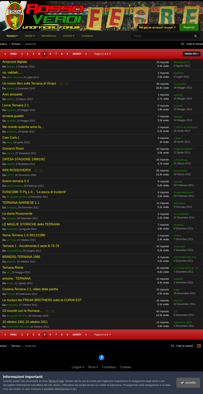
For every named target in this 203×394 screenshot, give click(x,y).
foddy (177, 289)
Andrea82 (11, 229)
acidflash (11, 131)
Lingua (78, 367)
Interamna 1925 (183, 322)
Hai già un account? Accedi (157, 27)
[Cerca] (149, 36)
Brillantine (179, 203)
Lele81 (10, 99)
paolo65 (10, 261)
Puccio (10, 293)
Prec (13, 54)
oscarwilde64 (181, 213)
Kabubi (10, 66)
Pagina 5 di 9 (102, 54)
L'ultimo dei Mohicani (186, 127)
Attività (30, 35)
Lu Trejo (11, 239)
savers (10, 153)
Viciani (10, 88)
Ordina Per (192, 54)
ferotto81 (179, 224)
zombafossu (181, 159)
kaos (9, 142)
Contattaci (87, 35)
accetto (188, 382)
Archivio (68, 35)
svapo (9, 283)
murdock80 (180, 84)
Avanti (77, 54)
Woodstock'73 (182, 62)
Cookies (125, 367)
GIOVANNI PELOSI (185, 257)
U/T (8, 272)
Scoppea (11, 207)
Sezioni (12, 37)
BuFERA (179, 73)
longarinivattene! (183, 148)
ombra (177, 235)
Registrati (189, 27)
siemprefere (180, 170)
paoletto (178, 278)
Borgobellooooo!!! (184, 192)
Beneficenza (49, 35)
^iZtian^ (178, 138)
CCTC (9, 175)
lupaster (178, 94)
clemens (178, 300)
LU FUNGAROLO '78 (186, 268)
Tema (93, 367)
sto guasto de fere (16, 196)
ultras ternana (14, 77)
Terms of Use (56, 381)
